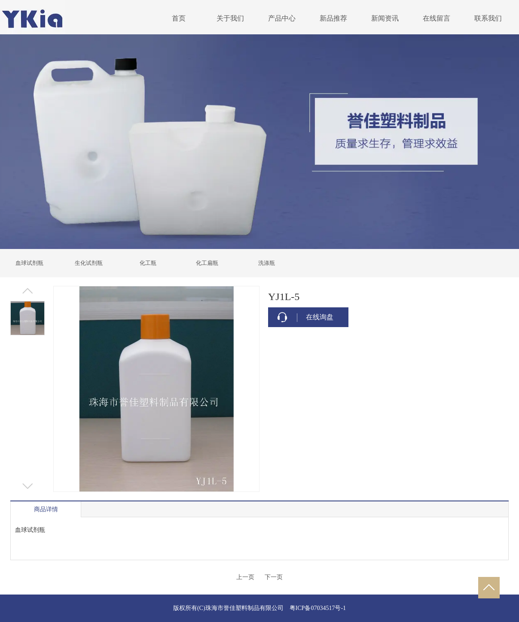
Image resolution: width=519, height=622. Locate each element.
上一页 (245, 577)
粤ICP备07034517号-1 (318, 608)
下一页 (274, 577)
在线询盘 (319, 317)
